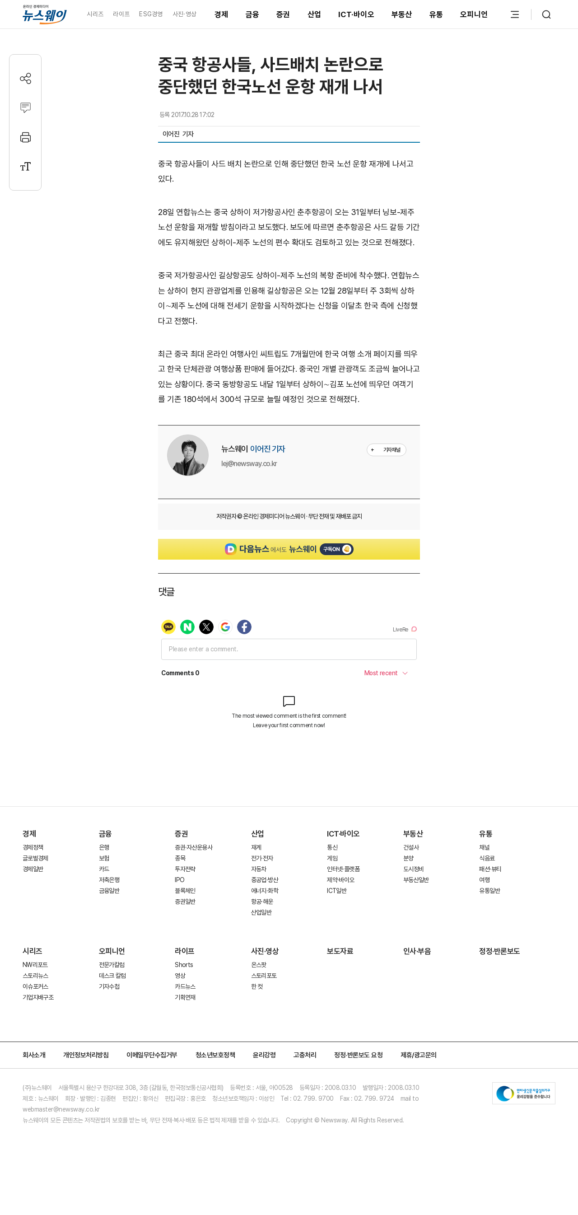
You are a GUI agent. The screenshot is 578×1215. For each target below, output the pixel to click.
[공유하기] (25, 78)
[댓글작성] (25, 107)
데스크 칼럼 (112, 975)
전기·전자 (262, 858)
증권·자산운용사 (193, 847)
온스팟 (258, 964)
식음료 (486, 858)
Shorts (184, 964)
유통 (436, 14)
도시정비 (413, 869)
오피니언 (474, 14)
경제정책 (33, 847)
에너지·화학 (264, 890)
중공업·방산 (264, 879)
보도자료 (340, 951)
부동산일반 (416, 879)
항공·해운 (262, 901)
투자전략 (185, 869)
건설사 (411, 847)
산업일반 (261, 912)
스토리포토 (264, 975)
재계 (256, 847)
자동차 (258, 869)
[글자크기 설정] (25, 166)
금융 (253, 14)
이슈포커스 (35, 986)
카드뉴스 (185, 986)
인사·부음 (417, 951)
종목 (180, 858)
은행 (104, 847)
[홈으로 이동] (45, 14)
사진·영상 (184, 14)
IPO (179, 879)
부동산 (402, 14)
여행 (484, 879)
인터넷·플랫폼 (343, 869)
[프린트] (25, 137)
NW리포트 (35, 964)
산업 (315, 14)
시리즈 (95, 14)
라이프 (121, 14)
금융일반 (109, 890)
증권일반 (185, 901)
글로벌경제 (35, 858)
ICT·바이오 (356, 14)
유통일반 (489, 890)
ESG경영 (151, 14)
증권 (283, 14)
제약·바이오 (340, 879)
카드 (104, 869)
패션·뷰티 (490, 869)
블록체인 (185, 890)
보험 (104, 858)
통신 (332, 847)
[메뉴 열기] (515, 14)
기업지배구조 (38, 997)
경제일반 (33, 869)
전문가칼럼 (112, 964)
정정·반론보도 (499, 951)
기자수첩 (109, 986)
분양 (408, 858)
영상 (180, 975)
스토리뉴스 (35, 975)
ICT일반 (336, 890)
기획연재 (185, 997)
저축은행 (109, 879)
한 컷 (257, 986)
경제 (221, 14)
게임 (332, 858)
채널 (484, 847)
